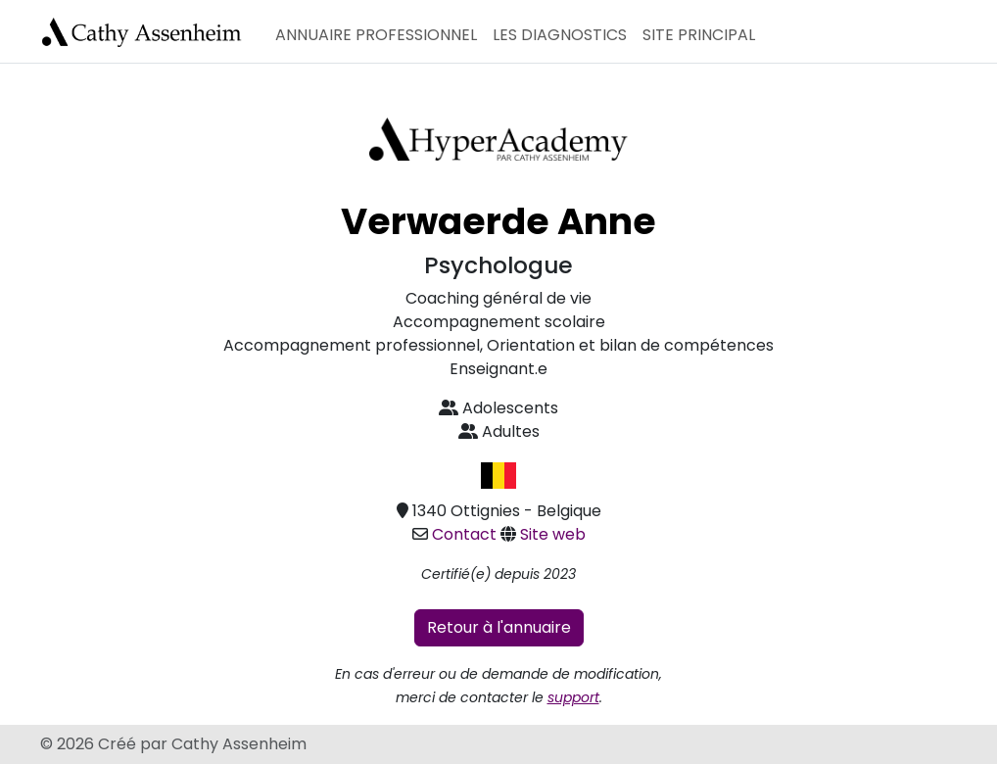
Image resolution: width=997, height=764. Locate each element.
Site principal (698, 35)
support (573, 697)
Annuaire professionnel (376, 35)
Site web (553, 534)
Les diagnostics (560, 35)
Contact (464, 534)
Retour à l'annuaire (499, 627)
